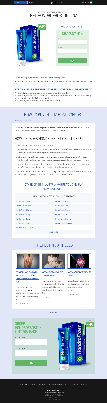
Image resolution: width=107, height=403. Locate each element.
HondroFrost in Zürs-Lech (24, 227)
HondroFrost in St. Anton (24, 223)
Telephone (60, 47)
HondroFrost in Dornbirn (63, 214)
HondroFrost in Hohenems (63, 223)
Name (59, 38)
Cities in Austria (53, 232)
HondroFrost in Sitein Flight (63, 219)
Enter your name (20, 337)
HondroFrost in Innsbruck (63, 201)
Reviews (32, 384)
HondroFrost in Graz (61, 206)
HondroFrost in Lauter (23, 219)
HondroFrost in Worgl (23, 214)
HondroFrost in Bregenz (62, 210)
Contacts (84, 384)
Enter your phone (20, 348)
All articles (53, 312)
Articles (75, 384)
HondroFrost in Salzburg (24, 201)
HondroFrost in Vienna (23, 206)
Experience (41, 384)
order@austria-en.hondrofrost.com (53, 392)
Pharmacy (23, 384)
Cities (67, 384)
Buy (72, 60)
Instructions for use (55, 384)
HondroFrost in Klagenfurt (24, 210)
